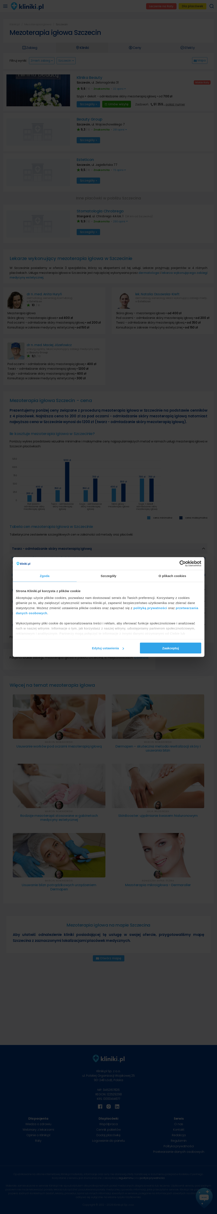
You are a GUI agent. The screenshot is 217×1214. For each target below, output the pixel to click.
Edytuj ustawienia (108, 648)
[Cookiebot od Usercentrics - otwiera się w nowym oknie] (182, 563)
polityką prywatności (150, 608)
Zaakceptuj (170, 648)
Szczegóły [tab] (108, 576)
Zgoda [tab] (45, 576)
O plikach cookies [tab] (172, 576)
